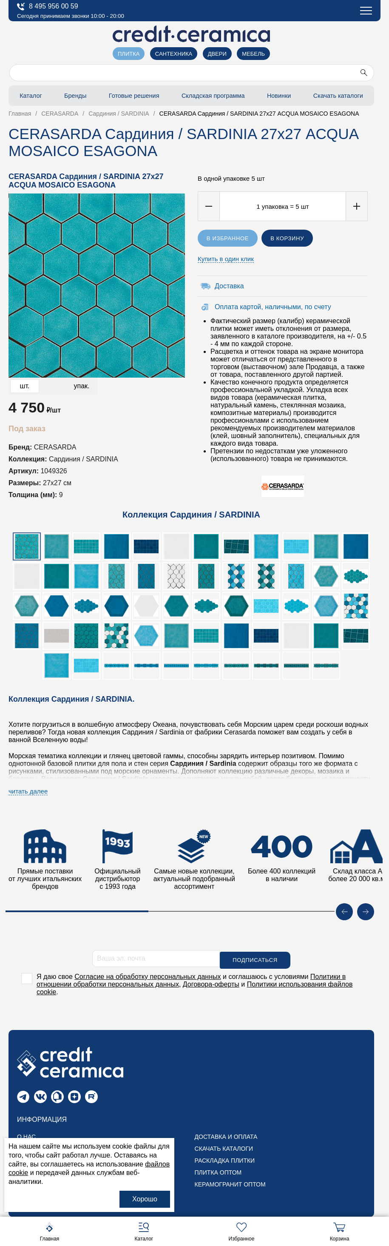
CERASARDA (55, 447)
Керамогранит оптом (230, 1183)
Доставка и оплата (226, 1135)
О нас (26, 1135)
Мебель (253, 54)
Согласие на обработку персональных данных (147, 975)
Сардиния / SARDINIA (83, 459)
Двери (217, 54)
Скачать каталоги (337, 95)
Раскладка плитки (225, 1159)
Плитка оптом (218, 1171)
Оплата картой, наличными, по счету (273, 306)
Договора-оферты (211, 982)
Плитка (128, 54)
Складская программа (212, 95)
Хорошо (144, 1199)
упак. (81, 386)
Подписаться (255, 959)
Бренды (72, 95)
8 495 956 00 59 (47, 7)
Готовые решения (131, 95)
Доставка (229, 286)
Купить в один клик (226, 258)
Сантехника (173, 54)
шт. (25, 386)
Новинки (278, 95)
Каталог (29, 95)
